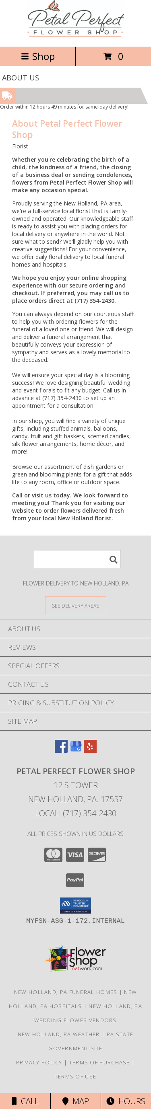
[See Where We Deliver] (75, 605)
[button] (75, 905)
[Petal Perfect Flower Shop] (75, 35)
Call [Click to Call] (25, 1101)
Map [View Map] (75, 1101)
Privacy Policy (39, 1062)
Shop (38, 56)
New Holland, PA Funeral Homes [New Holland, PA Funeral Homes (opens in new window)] (66, 992)
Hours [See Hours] (125, 1101)
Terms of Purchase (99, 1062)
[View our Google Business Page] (75, 750)
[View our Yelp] (90, 750)
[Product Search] (77, 559)
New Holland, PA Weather (59, 1034)
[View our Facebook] (61, 750)
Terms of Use (76, 1076)
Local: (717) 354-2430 (75, 813)
